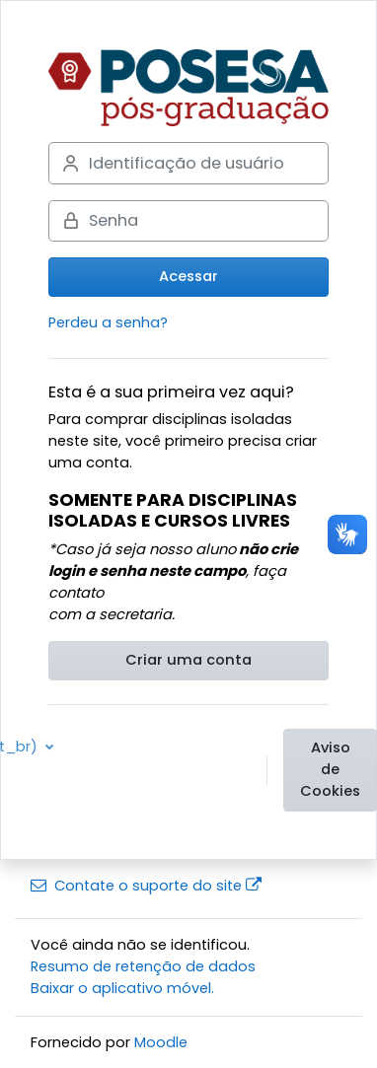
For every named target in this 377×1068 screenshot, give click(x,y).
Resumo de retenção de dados (143, 966)
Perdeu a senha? (108, 322)
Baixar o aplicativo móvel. (122, 988)
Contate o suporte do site (146, 885)
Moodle (161, 1042)
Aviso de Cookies (330, 769)
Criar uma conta (188, 660)
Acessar (188, 276)
